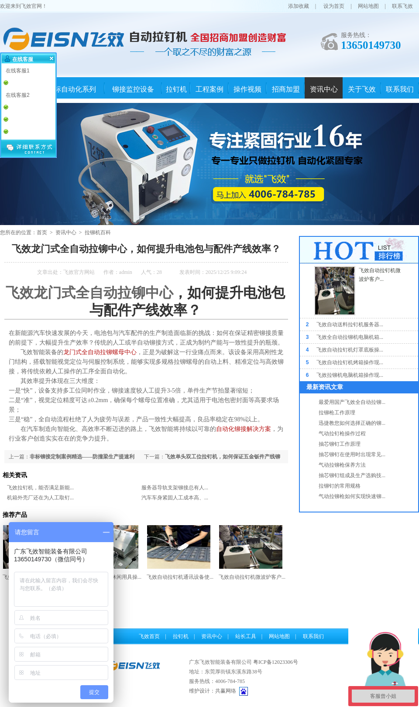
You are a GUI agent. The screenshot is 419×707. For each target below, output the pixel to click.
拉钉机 (176, 89)
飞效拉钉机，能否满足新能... (40, 488)
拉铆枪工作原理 (337, 413)
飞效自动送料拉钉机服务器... (349, 324)
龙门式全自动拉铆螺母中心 (100, 352)
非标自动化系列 (71, 89)
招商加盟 (286, 89)
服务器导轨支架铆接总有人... (174, 488)
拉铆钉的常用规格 (340, 486)
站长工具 (245, 636)
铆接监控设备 (133, 89)
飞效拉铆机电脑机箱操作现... (349, 375)
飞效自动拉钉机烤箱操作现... (349, 362)
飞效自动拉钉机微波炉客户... (252, 577)
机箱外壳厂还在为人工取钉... (40, 498)
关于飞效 (362, 89)
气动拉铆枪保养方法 (342, 465)
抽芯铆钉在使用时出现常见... (352, 454)
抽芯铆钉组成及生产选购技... (352, 475)
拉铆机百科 (98, 232)
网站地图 (368, 6)
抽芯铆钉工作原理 (340, 444)
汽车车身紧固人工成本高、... (174, 498)
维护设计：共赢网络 (212, 691)
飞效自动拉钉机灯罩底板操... (349, 350)
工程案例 (209, 89)
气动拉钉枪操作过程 (342, 433)
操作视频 (247, 89)
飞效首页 (149, 636)
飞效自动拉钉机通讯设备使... (180, 577)
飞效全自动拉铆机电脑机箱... (349, 337)
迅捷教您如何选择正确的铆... (352, 423)
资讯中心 (324, 89)
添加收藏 (298, 6)
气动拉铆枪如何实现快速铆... (352, 496)
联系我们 (400, 89)
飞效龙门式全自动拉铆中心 (89, 293)
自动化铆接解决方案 (243, 429)
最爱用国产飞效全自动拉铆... (352, 402)
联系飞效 (402, 6)
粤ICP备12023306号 (275, 662)
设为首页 (333, 6)
